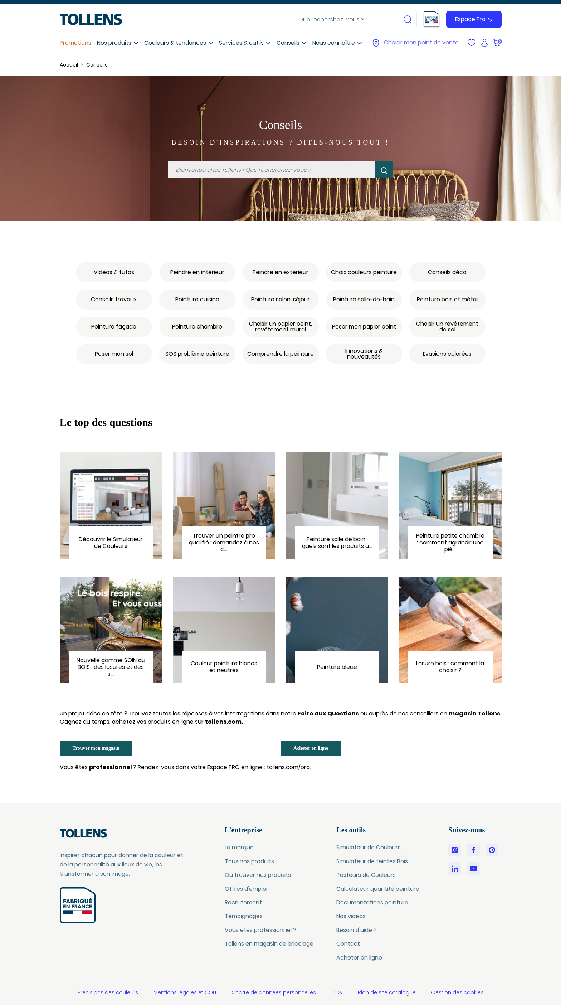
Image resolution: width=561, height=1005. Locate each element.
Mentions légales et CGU (185, 992)
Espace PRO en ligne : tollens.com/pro (258, 767)
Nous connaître (333, 43)
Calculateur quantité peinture (377, 889)
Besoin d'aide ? (356, 930)
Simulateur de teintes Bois (372, 861)
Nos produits (114, 43)
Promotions (75, 43)
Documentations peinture (372, 902)
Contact (348, 944)
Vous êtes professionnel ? (260, 930)
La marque (239, 847)
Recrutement (243, 902)
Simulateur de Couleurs (368, 847)
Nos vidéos (351, 916)
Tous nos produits (249, 861)
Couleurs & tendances (175, 43)
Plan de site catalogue (387, 992)
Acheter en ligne (310, 748)
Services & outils (241, 43)
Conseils (288, 43)
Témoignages (244, 916)
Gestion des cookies (457, 992)
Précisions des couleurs (109, 992)
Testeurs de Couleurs (366, 875)
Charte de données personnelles (274, 992)
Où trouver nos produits (258, 875)
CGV (337, 992)
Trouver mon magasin (96, 748)
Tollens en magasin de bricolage (269, 944)
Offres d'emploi (246, 889)
